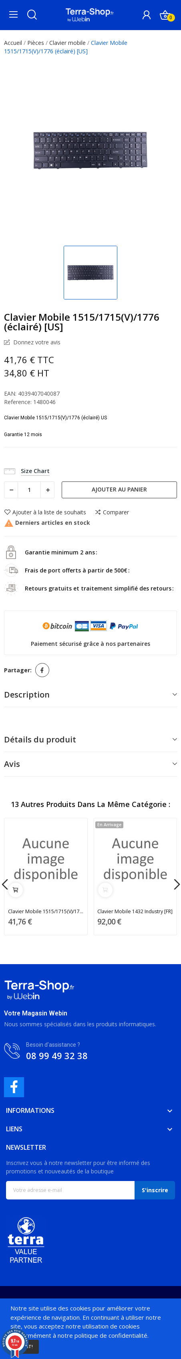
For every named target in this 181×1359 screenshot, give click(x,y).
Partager (42, 670)
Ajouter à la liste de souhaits (45, 512)
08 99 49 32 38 (57, 1055)
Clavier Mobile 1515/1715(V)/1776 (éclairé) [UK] (46, 911)
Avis (12, 763)
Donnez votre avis (36, 342)
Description (27, 694)
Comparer (112, 512)
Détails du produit (40, 739)
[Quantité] (29, 489)
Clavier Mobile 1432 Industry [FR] (135, 911)
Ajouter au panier (119, 489)
